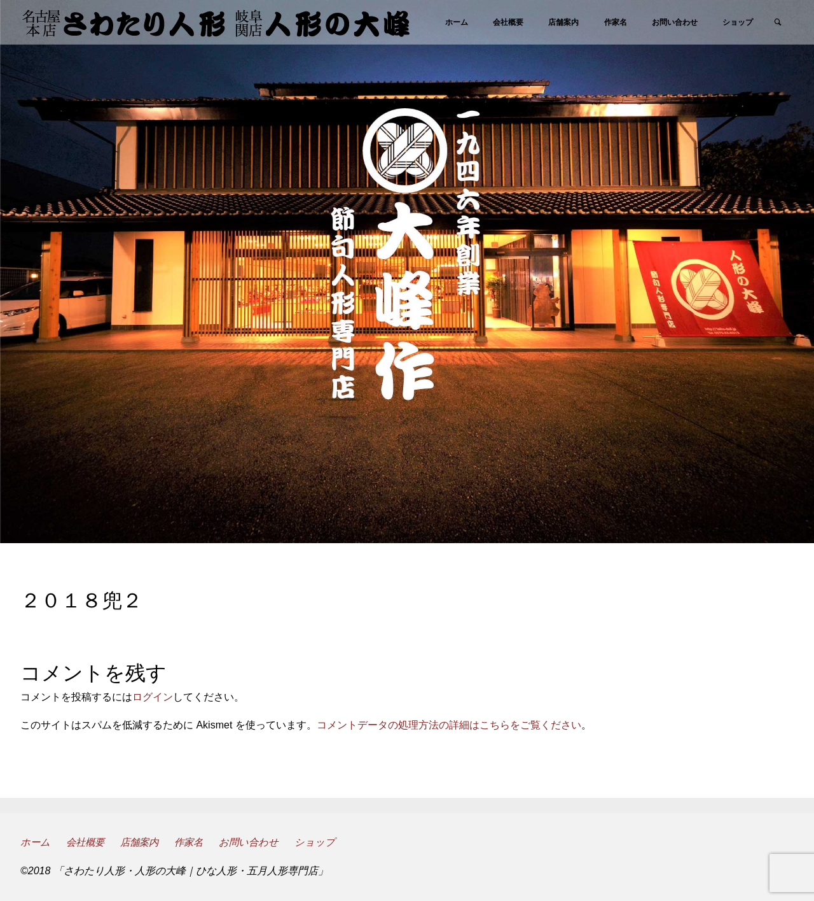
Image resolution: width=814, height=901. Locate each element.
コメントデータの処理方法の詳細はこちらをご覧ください (449, 725)
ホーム (35, 842)
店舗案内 (145, 842)
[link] (781, 67)
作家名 (196, 842)
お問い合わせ (258, 842)
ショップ (326, 842)
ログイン (152, 697)
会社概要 (87, 842)
